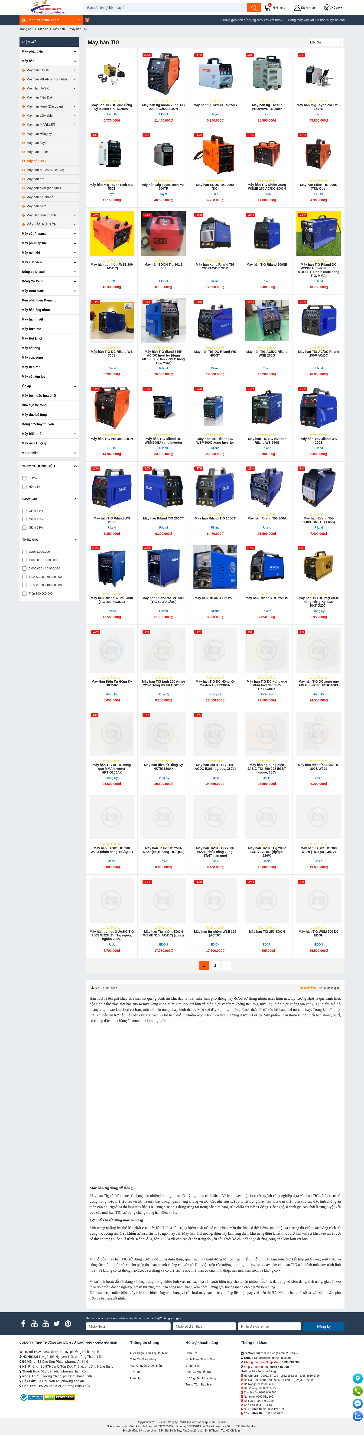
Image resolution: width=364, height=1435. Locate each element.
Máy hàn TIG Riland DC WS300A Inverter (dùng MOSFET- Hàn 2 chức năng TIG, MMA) (318, 270)
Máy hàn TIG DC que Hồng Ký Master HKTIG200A (111, 107)
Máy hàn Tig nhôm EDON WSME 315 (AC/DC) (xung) (163, 933)
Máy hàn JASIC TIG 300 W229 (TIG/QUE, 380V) (319, 850)
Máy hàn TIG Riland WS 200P (112, 520)
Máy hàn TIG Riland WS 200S (318, 440)
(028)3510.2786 (310, 1375)
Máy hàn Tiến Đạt (39, 97)
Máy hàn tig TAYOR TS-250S (215, 105)
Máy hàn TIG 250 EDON (267, 931)
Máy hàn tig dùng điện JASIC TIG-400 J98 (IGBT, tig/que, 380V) (266, 768)
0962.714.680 (282, 1380)
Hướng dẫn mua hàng (200, 1378)
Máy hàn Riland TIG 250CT (215, 518)
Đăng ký (324, 1327)
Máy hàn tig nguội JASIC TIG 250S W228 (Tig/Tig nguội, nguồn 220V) (112, 935)
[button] (334, 7)
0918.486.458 (263, 1380)
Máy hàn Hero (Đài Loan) (44, 106)
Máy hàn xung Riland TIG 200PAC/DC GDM (215, 266)
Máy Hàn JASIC (38, 88)
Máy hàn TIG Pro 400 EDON (112, 439)
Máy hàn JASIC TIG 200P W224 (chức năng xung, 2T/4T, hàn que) (215, 851)
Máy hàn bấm (36, 206)
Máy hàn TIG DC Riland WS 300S (112, 353)
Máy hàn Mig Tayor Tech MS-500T (112, 186)
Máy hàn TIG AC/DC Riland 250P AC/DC (318, 353)
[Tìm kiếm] (255, 7)
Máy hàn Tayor (37, 143)
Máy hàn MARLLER (40, 124)
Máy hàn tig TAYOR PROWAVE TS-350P (267, 107)
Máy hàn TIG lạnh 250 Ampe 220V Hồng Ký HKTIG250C (163, 683)
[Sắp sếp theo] (326, 42)
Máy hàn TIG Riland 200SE (267, 264)
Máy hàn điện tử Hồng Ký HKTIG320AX (163, 766)
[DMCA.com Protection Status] (59, 1397)
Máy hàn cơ (35, 179)
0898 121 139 (275, 1409)
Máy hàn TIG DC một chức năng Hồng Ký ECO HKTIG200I (319, 601)
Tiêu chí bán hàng (143, 1359)
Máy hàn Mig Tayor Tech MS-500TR (163, 186)
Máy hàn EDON (37, 70)
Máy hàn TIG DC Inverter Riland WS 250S (267, 440)
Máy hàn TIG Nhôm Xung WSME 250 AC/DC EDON (267, 186)
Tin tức (135, 1372)
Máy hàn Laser (37, 152)
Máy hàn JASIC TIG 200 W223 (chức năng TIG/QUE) (112, 850)
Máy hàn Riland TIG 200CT (163, 518)
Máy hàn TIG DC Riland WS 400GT (215, 353)
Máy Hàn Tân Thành (41, 215)
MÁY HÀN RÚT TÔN (41, 224)
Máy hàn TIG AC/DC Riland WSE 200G (267, 353)
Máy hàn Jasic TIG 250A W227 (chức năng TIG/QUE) (163, 850)
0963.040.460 (267, 1392)
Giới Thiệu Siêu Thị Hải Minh (149, 1353)
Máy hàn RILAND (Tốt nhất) (46, 79)
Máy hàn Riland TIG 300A (266, 518)
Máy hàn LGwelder (40, 115)
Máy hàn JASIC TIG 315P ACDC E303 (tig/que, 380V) (215, 766)
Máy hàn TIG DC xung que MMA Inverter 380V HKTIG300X (267, 685)
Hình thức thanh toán (200, 1359)
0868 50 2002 (274, 1413)
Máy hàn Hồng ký (39, 134)
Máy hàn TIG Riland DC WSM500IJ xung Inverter (163, 440)
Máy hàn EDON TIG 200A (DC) (215, 186)
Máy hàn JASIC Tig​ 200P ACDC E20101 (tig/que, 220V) (267, 851)
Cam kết (191, 1353)
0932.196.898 (288, 1375)
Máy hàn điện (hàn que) (43, 188)
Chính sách (193, 1365)
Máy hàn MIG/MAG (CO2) (45, 170)
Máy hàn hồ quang (39, 197)
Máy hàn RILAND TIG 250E (215, 598)
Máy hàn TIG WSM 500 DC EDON (319, 933)
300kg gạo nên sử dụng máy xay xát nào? (275, 20)
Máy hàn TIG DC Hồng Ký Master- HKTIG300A (215, 683)
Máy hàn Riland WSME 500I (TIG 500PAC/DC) (164, 600)
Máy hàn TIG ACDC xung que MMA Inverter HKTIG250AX (112, 768)
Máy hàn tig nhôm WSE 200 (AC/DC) (112, 266)
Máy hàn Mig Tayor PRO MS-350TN (319, 107)
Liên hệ (135, 1378)
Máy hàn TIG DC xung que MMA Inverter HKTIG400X (319, 683)
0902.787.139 (269, 1375)
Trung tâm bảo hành (199, 1384)
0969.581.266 (264, 1396)
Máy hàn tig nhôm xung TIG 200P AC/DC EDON (163, 107)
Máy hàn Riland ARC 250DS (267, 598)
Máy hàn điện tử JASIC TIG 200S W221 (318, 766)
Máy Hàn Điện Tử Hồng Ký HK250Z (111, 683)
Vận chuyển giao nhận (146, 1365)
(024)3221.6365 (304, 1380)
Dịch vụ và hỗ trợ (198, 1372)
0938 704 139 (264, 1405)
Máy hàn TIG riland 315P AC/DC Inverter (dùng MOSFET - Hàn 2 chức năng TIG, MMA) (163, 357)
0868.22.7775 (267, 1388)
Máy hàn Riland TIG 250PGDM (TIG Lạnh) (318, 520)
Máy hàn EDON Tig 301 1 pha (163, 266)
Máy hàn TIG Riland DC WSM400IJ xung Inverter (215, 440)
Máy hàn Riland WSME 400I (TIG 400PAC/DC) (112, 600)
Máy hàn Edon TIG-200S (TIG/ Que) (318, 186)
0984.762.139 (265, 1400)
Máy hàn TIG (36, 161)
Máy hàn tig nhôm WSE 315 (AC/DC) (215, 933)
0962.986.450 (265, 1384)
